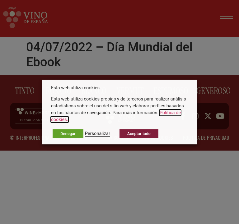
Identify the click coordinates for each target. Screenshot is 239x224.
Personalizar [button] (97, 133)
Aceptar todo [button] (139, 133)
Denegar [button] (68, 133)
